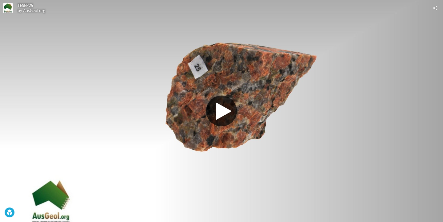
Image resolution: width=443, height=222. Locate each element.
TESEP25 (25, 5)
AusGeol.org (34, 10)
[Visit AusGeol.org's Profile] (8, 8)
